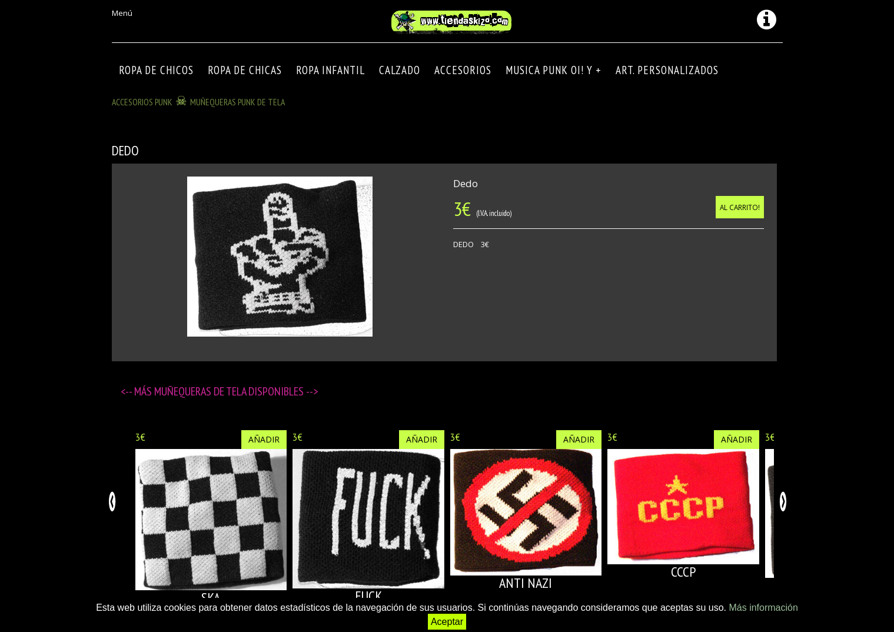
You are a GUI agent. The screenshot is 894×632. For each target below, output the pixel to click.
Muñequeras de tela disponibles (230, 391)
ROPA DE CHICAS (245, 70)
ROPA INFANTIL (330, 70)
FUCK (368, 596)
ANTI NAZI (525, 583)
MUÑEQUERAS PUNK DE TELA (237, 102)
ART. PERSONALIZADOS (667, 70)
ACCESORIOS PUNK (142, 102)
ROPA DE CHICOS (156, 70)
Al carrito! (740, 207)
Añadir (264, 439)
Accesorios (462, 70)
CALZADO (399, 70)
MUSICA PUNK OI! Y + (553, 70)
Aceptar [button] (447, 622)
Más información (763, 608)
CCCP (683, 572)
